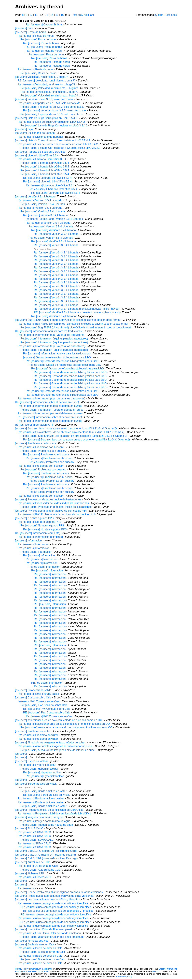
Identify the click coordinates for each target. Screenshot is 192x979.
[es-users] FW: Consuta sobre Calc (39, 701)
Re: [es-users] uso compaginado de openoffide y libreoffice (53, 903)
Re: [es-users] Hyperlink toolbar (37, 764)
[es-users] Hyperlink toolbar (31, 761)
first (75, 14)
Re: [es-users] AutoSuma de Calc (38, 865)
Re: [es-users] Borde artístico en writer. (43, 791)
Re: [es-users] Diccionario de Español (40, 136)
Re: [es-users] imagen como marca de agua (44, 821)
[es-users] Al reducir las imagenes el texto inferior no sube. (50, 742)
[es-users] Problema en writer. (33, 731)
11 (36, 14)
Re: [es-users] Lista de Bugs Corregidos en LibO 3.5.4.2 (51, 121)
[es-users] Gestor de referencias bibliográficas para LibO (57, 357)
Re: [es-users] (26, 888)
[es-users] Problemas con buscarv (35, 443)
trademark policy (124, 976)
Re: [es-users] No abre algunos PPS (39, 521)
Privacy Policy (22, 969)
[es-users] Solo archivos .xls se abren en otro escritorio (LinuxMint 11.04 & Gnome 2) (66, 428)
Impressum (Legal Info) (41, 969)
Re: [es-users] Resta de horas (36, 35)
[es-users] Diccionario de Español (35, 132)
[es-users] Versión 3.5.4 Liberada (35, 196)
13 (46, 14)
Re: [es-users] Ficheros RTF (35, 877)
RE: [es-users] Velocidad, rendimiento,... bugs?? (46, 80)
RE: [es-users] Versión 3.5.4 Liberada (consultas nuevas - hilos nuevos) (77, 312)
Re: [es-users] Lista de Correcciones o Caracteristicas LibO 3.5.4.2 (58, 144)
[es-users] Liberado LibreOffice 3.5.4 (37, 155)
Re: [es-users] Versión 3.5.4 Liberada (40, 200)
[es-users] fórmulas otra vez (31, 940)
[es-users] (21, 753)
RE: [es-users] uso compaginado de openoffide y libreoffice (55, 907)
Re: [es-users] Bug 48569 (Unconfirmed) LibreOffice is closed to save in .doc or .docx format (73, 323)
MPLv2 (155, 971)
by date (159, 14)
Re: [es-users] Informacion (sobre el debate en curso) (47, 402)
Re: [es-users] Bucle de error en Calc (40, 948)
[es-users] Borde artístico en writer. (36, 783)
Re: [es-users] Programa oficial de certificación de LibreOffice (54, 813)
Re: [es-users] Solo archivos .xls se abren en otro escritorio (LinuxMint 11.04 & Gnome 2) (71, 432)
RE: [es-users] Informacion (50, 604)
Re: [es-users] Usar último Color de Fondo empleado (49, 933)
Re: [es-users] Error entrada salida (38, 693)
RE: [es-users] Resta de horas (44, 46)
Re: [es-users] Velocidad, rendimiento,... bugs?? (46, 84)
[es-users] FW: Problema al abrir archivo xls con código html (51, 510)
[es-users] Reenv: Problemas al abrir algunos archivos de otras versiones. (59, 892)
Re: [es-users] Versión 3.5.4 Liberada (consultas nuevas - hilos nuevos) (76, 308)
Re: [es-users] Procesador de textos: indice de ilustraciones (53, 503)
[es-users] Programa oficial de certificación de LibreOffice (49, 809)
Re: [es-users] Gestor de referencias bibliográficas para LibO (62, 361)
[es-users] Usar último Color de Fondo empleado (44, 929)
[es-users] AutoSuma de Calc (32, 862)
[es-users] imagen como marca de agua (39, 817)
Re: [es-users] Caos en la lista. (44, 24)
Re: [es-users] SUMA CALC (34, 832)
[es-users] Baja (24, 28)
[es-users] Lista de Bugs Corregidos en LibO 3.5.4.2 (46, 118)
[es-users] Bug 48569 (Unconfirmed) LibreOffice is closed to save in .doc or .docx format (67, 319)
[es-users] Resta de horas (30, 32)
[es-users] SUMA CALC (29, 828)
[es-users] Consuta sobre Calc (33, 697)
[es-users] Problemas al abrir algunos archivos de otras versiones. (54, 895)
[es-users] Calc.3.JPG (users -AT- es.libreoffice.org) (46, 850)
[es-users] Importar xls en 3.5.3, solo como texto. (44, 99)
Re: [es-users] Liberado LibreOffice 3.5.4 (42, 159)
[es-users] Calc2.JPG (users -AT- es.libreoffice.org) (45, 854)
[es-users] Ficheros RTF (29, 873)
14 (51, 14)
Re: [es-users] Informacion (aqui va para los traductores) (49, 331)
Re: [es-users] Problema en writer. (38, 735)
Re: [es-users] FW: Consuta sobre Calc (43, 705)
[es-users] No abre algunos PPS (34, 518)
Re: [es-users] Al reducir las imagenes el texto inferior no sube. (55, 746)
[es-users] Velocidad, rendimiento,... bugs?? (41, 76)
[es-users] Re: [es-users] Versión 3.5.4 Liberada (54, 218)
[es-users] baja (24, 129)
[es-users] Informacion (28, 540)
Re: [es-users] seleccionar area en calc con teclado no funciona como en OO (64, 723)
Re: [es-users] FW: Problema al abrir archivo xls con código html (56, 514)
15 (57, 14)
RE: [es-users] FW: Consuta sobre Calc (46, 712)
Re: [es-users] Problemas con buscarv (40, 447)
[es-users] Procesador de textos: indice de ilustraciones (48, 499)
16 (62, 14)
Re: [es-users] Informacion (33, 544)
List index (171, 14)
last (92, 14)
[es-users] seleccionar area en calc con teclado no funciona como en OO (58, 720)
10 (31, 14)
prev (80, 14)
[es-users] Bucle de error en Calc (34, 944)
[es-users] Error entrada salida (33, 690)
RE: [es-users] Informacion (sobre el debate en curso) (50, 417)
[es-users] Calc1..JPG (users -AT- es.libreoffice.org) (46, 858)
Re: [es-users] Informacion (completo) (37, 533)
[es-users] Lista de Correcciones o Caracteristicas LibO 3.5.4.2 (52, 140)
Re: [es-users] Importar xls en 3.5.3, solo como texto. (49, 103)
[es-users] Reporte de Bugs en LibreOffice (40, 151)
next (86, 14)
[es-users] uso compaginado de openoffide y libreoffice (47, 899)
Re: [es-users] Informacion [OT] (34, 424)
